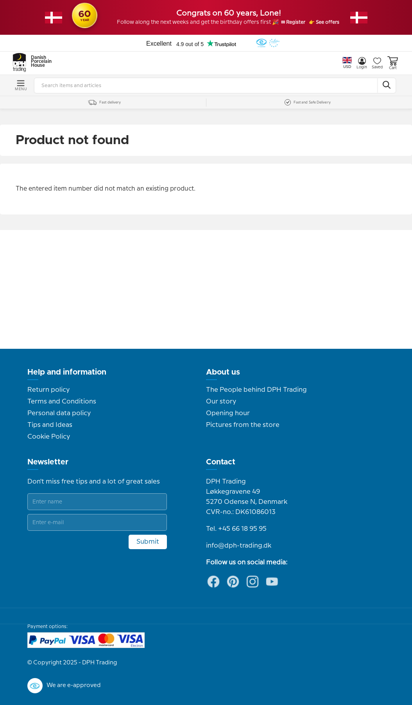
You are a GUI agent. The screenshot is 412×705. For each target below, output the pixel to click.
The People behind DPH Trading (256, 390)
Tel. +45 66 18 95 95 (236, 529)
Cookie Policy (48, 437)
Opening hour (228, 413)
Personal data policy (59, 413)
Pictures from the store (242, 425)
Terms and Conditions (61, 401)
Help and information (66, 372)
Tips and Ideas (49, 425)
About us (223, 372)
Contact (220, 462)
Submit (147, 542)
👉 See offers (333, 22)
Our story (221, 401)
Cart (392, 63)
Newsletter (47, 462)
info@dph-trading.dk (238, 546)
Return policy (48, 390)
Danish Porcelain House (39, 62)
